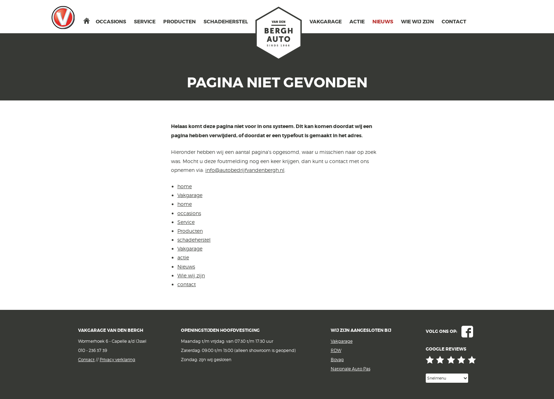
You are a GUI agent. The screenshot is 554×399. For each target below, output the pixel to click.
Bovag (337, 359)
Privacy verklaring (117, 359)
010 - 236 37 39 (92, 350)
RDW (336, 350)
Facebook (467, 331)
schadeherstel (226, 21)
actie (357, 21)
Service (144, 21)
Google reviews (451, 360)
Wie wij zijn (417, 21)
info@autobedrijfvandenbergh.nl (244, 170)
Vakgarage (63, 17)
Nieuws (382, 21)
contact (454, 21)
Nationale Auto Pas (350, 368)
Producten (179, 21)
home (86, 21)
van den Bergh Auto (278, 33)
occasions (111, 21)
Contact (86, 359)
